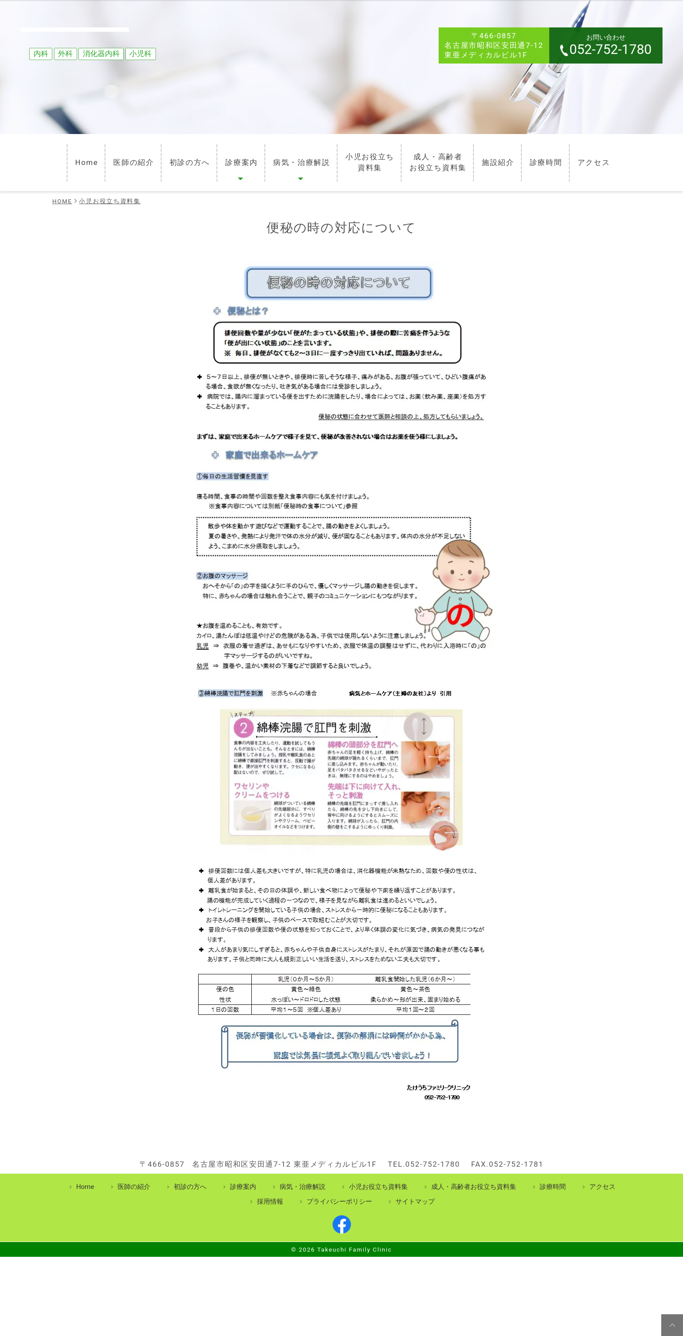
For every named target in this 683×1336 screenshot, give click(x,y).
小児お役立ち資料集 (369, 157)
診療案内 (237, 157)
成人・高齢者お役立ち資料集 (439, 157)
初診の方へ (183, 157)
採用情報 (270, 1221)
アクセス (599, 157)
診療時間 (550, 157)
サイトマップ (415, 1221)
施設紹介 (500, 157)
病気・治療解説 (299, 157)
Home (78, 157)
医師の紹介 (125, 157)
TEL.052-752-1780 (424, 1184)
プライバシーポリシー (339, 1221)
